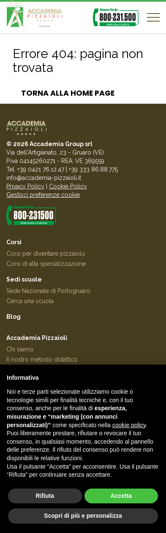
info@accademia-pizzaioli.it (43, 177)
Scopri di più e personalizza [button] (83, 515)
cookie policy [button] (129, 425)
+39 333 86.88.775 (93, 169)
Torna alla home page (67, 93)
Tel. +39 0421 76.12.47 (35, 169)
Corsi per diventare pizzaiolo (45, 254)
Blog (13, 316)
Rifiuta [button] (44, 495)
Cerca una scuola (30, 301)
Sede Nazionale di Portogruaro (48, 291)
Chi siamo (19, 349)
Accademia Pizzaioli (36, 337)
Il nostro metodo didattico (42, 359)
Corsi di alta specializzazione (46, 264)
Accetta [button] (121, 495)
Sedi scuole (24, 279)
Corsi (14, 242)
